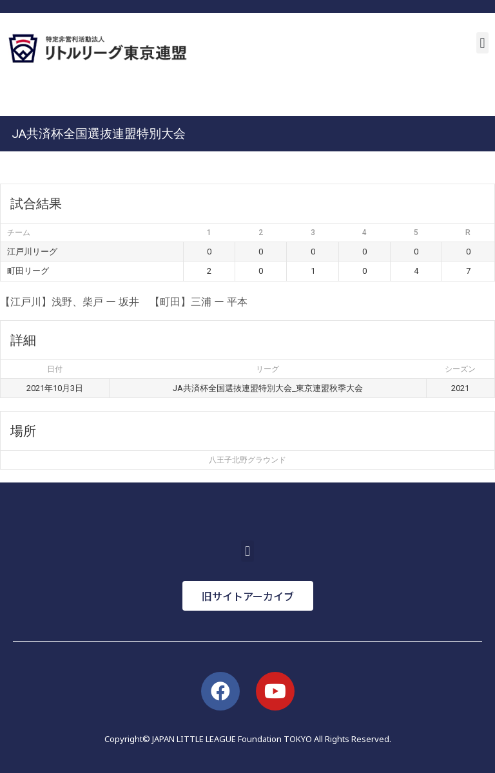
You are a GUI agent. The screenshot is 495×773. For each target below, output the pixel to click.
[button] (482, 42)
